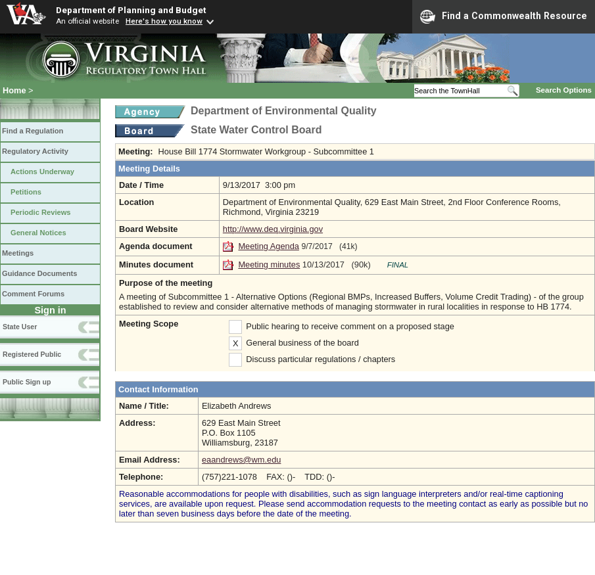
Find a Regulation (32, 131)
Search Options (564, 90)
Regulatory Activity (35, 151)
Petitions (26, 192)
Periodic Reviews (41, 212)
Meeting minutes (269, 264)
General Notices (38, 233)
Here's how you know (164, 21)
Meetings (18, 253)
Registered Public (32, 354)
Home (14, 90)
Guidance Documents (39, 273)
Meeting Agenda (268, 246)
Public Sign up (27, 382)
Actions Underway (42, 171)
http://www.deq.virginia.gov (273, 229)
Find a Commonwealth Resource (503, 16)
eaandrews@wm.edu (241, 460)
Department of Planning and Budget (131, 10)
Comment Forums (33, 294)
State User (20, 327)
